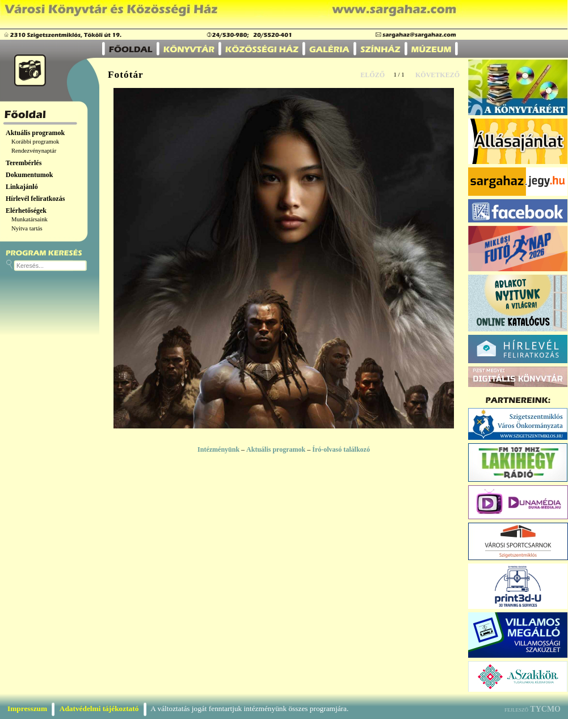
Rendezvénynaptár (33, 151)
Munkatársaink (29, 219)
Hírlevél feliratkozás (35, 199)
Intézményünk (218, 449)
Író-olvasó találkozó (341, 449)
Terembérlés (23, 163)
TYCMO (545, 709)
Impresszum (27, 708)
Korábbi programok (35, 141)
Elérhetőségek (26, 211)
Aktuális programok (35, 133)
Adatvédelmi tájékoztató (99, 708)
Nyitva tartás (27, 228)
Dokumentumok (29, 175)
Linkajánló (22, 187)
